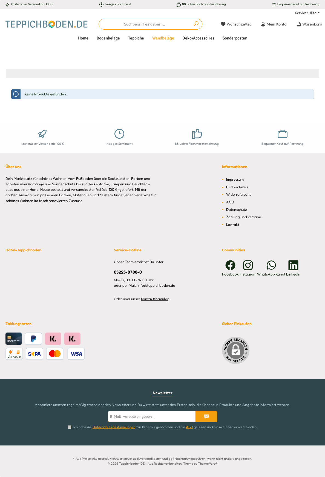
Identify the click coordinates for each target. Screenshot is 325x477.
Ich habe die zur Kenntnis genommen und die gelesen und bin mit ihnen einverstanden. (165, 427)
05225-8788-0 (128, 272)
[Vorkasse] (14, 354)
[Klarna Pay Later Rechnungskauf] (72, 339)
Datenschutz (236, 209)
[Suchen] (196, 24)
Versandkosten (151, 459)
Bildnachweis (237, 187)
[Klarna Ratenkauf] (53, 339)
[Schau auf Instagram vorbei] (248, 268)
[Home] (83, 38)
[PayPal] (33, 339)
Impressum (235, 179)
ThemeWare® (208, 463)
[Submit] (206, 416)
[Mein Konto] (273, 24)
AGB (230, 202)
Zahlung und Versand (243, 217)
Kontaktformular (154, 299)
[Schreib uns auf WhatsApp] (271, 268)
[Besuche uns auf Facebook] (230, 268)
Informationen (234, 166)
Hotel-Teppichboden (23, 250)
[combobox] (144, 24)
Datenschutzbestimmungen (114, 427)
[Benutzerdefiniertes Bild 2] (65, 354)
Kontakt (232, 224)
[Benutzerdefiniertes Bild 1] (34, 354)
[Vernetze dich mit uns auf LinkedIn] (293, 268)
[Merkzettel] (235, 24)
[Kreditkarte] (13, 339)
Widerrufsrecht (238, 194)
